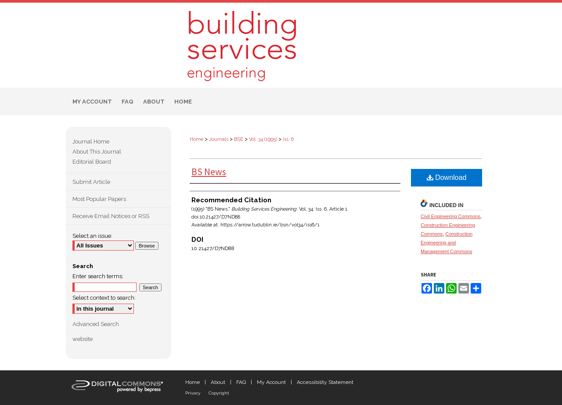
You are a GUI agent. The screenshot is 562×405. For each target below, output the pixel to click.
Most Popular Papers (99, 199)
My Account (271, 382)
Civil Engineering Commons (450, 216)
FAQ (241, 382)
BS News (208, 171)
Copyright (219, 393)
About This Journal (96, 151)
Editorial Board (91, 161)
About (218, 382)
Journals (218, 139)
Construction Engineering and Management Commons (446, 242)
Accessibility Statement (325, 382)
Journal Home (90, 141)
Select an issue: (92, 236)
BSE (238, 139)
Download (447, 177)
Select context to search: (104, 297)
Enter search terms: (97, 276)
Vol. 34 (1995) (263, 139)
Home (196, 139)
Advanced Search (95, 324)
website (82, 339)
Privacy (192, 393)
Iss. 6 (288, 139)
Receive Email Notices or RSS (110, 216)
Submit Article (91, 182)
